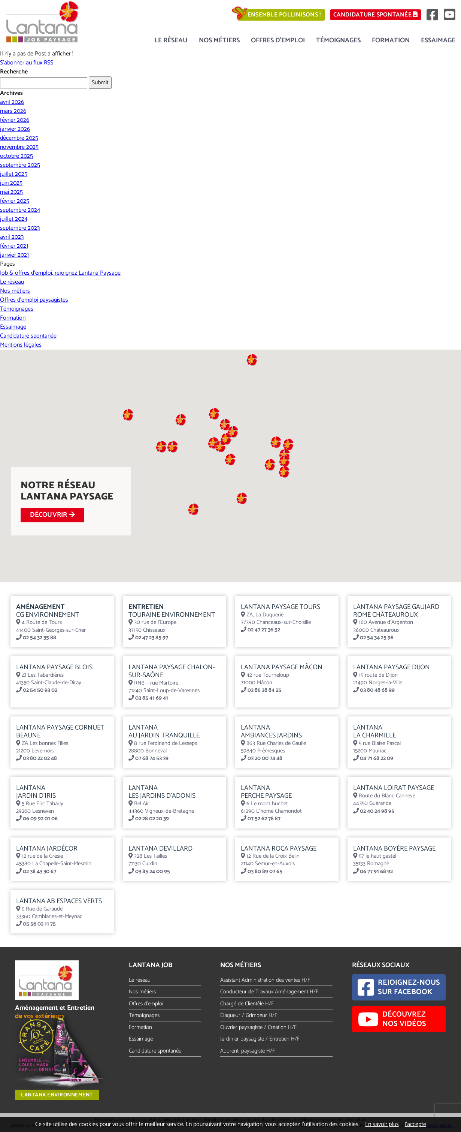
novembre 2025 (19, 147)
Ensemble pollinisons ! (279, 15)
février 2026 (14, 120)
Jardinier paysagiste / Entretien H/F (260, 1039)
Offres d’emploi (278, 40)
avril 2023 (12, 237)
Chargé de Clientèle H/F (247, 1003)
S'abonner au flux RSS (26, 63)
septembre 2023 (20, 228)
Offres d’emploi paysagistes (34, 300)
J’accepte (415, 1124)
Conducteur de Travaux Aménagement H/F (269, 991)
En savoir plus (382, 1124)
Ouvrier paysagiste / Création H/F (258, 1027)
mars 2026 (13, 111)
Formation (391, 40)
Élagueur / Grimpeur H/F (248, 1015)
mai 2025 (11, 192)
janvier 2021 (14, 255)
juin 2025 (11, 183)
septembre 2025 (20, 165)
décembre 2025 (19, 138)
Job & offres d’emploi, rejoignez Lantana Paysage (60, 273)
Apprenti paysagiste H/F (247, 1051)
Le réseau (171, 40)
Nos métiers (219, 40)
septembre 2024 (20, 210)
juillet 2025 (13, 174)
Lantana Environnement (57, 1095)
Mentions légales (21, 345)
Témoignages (338, 40)
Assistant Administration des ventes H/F (265, 980)
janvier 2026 (15, 129)
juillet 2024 (13, 219)
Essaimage (438, 40)
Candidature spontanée (373, 15)
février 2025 (14, 201)
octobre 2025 (16, 156)
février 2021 (14, 246)
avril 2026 (12, 102)
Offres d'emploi (146, 1003)
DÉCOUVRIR (53, 514)
